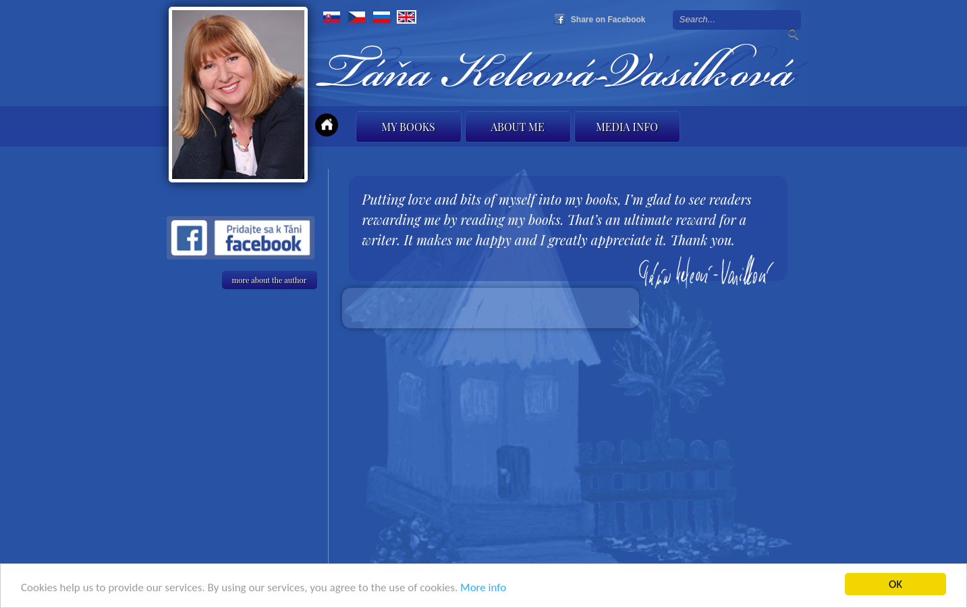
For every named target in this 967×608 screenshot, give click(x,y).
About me (518, 127)
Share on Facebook (608, 19)
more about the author (269, 280)
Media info (627, 127)
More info (483, 589)
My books (408, 127)
